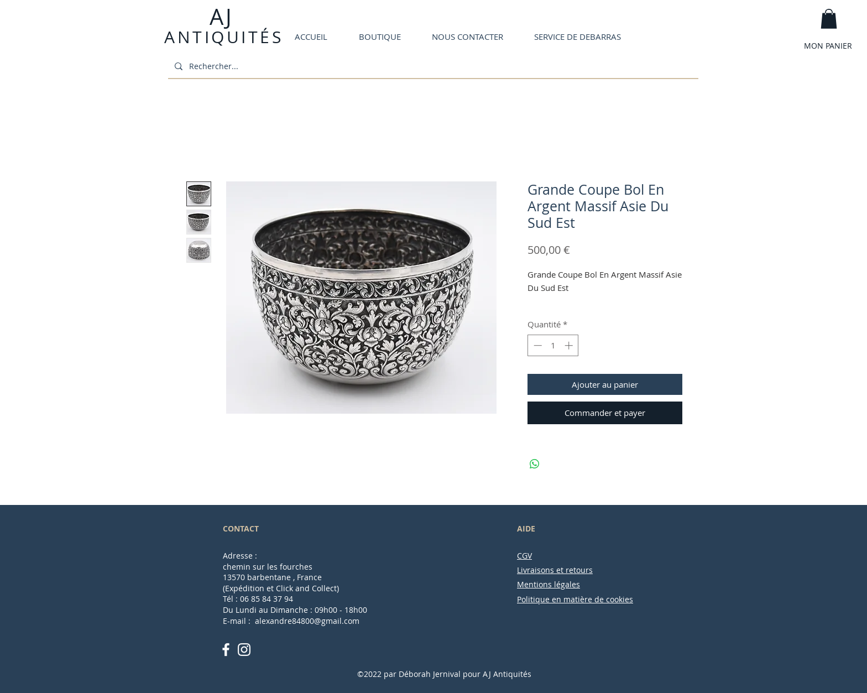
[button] (829, 19)
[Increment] (569, 345)
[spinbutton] (553, 345)
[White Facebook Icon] (225, 649)
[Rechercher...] (432, 66)
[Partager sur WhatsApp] (534, 464)
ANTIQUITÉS (223, 37)
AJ (220, 17)
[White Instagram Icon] (244, 649)
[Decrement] (536, 345)
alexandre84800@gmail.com (307, 621)
